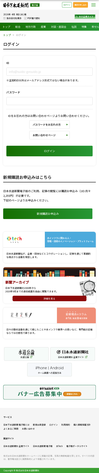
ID (7, 63)
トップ (6, 26)
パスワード (13, 92)
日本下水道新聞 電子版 (21, 5)
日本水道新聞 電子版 (42, 446)
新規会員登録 (39, 424)
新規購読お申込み (48, 214)
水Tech (59, 446)
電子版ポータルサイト (77, 446)
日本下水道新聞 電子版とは (16, 424)
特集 (84, 26)
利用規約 (65, 424)
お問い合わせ (28, 428)
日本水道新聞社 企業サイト (16, 446)
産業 (43, 26)
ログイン (67, 5)
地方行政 (30, 26)
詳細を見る (49, 298)
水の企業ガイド (86, 16)
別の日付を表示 (14, 18)
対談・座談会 (58, 26)
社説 (73, 26)
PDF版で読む (33, 18)
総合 (17, 26)
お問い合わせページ (44, 135)
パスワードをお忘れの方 (47, 124)
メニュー (93, 4)
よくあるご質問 (10, 428)
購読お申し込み (80, 5)
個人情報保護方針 (82, 424)
